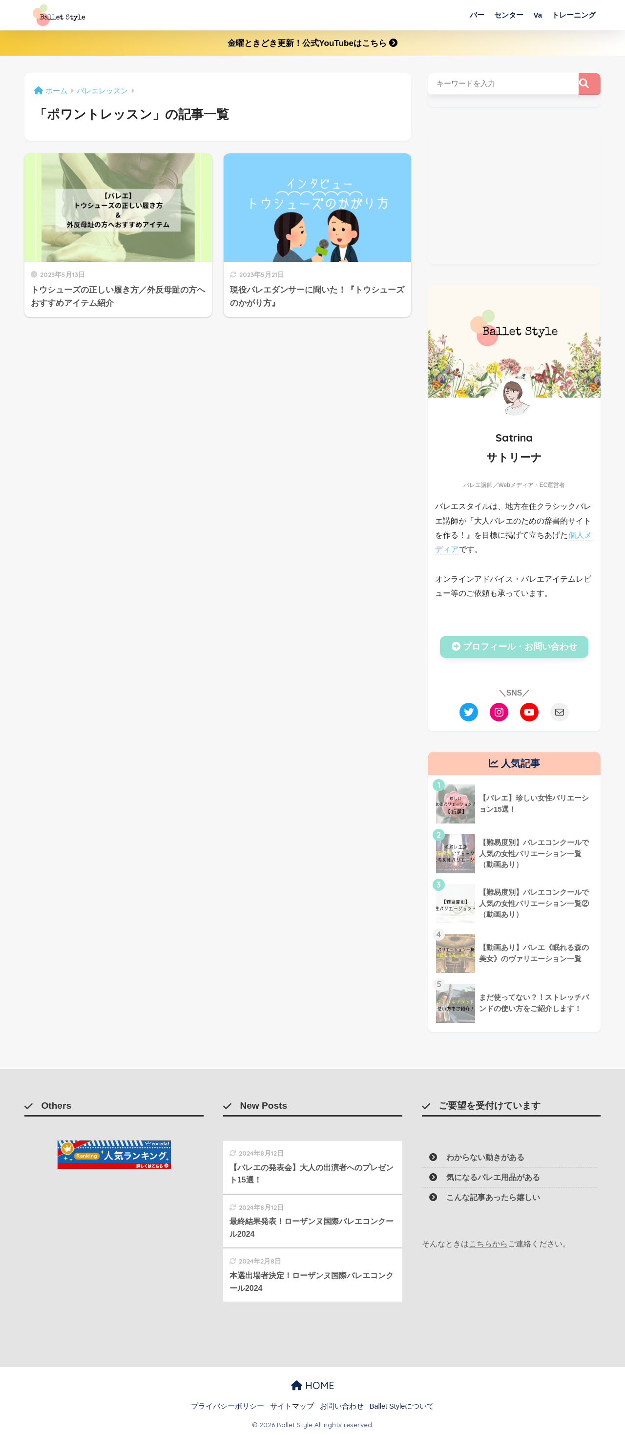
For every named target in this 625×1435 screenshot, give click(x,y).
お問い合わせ (342, 1406)
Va (537, 15)
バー (477, 15)
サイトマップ (292, 1406)
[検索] (590, 84)
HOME (312, 1385)
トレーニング (574, 15)
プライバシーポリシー (227, 1406)
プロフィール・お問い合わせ (514, 647)
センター (508, 15)
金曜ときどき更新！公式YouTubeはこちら (312, 43)
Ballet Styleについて (402, 1406)
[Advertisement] (514, 195)
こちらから (488, 1244)
